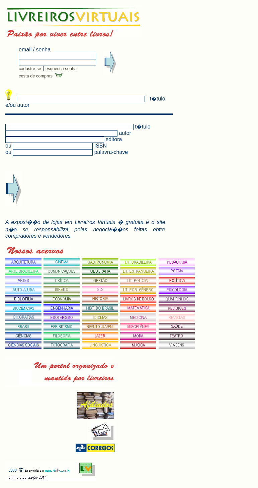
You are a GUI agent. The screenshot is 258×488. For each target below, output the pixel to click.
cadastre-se (30, 68)
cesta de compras (41, 75)
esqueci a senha (61, 68)
